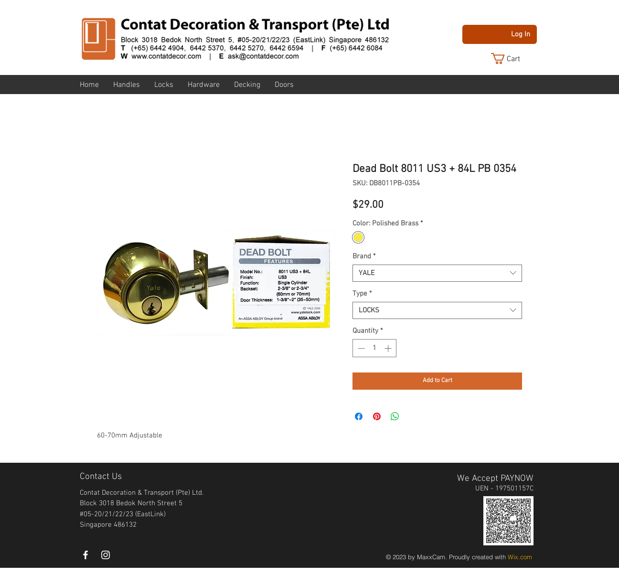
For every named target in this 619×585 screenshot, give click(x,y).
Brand (363, 256)
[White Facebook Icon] (85, 555)
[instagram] (105, 555)
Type (362, 293)
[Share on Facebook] (358, 416)
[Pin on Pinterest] (377, 416)
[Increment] (389, 348)
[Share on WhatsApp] (395, 416)
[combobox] (437, 273)
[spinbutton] (375, 348)
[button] (513, 58)
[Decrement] (360, 348)
